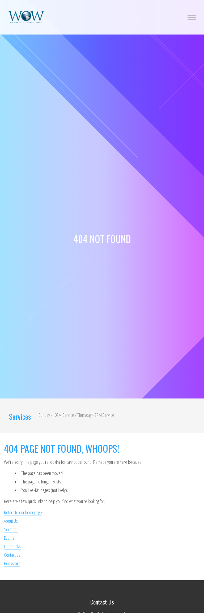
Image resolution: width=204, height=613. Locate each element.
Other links (12, 546)
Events (9, 538)
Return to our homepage (23, 512)
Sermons (11, 529)
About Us (11, 521)
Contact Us (12, 555)
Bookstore (12, 563)
